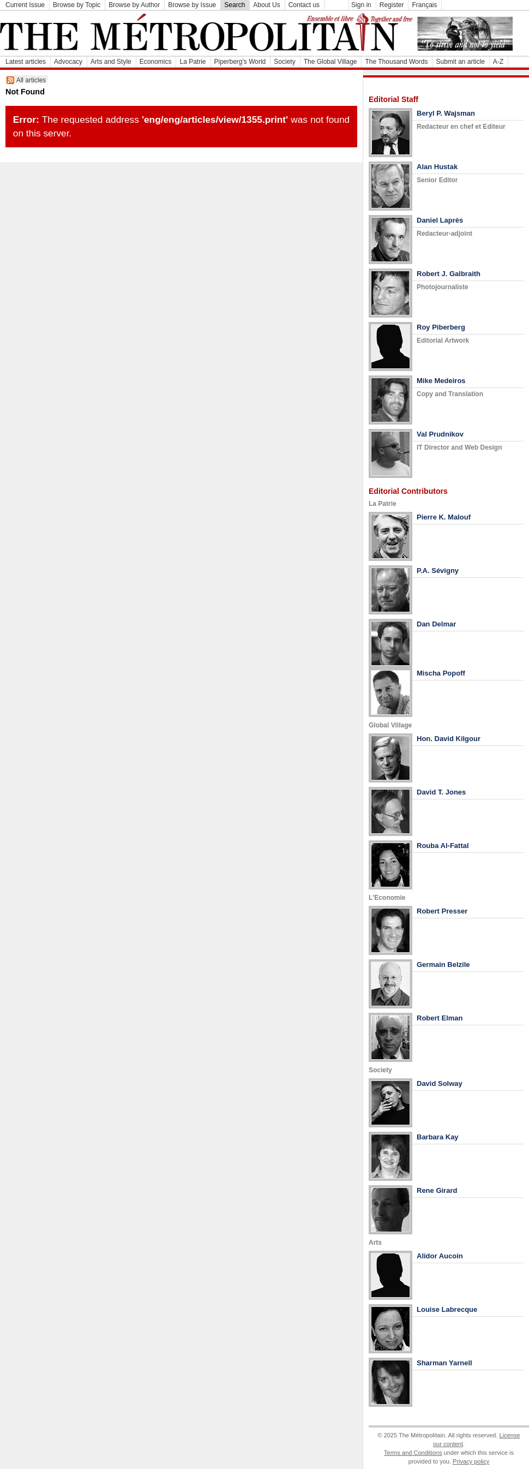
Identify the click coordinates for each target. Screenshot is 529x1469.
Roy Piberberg (441, 327)
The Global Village (330, 61)
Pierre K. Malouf (444, 517)
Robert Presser (442, 911)
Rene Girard (437, 1190)
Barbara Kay (438, 1137)
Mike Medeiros (441, 381)
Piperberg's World (240, 61)
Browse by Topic (76, 5)
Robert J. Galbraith (448, 274)
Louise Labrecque (447, 1309)
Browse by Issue (192, 5)
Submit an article (460, 61)
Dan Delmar (436, 624)
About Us (266, 5)
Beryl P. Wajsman (446, 113)
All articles (31, 80)
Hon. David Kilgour (448, 738)
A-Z (498, 61)
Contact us (304, 5)
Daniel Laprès (440, 220)
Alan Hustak (437, 167)
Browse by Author (134, 5)
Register (392, 5)
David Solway (439, 1083)
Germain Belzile (443, 964)
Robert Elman (440, 1018)
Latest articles (25, 61)
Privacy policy (471, 1461)
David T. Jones (441, 792)
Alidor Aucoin (440, 1256)
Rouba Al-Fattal (443, 845)
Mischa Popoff (441, 673)
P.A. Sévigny (438, 570)
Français (424, 5)
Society (284, 61)
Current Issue (25, 5)
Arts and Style (111, 61)
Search (234, 5)
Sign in (361, 5)
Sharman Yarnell (444, 1363)
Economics (156, 61)
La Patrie (192, 61)
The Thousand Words (396, 61)
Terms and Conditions (413, 1452)
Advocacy (68, 61)
